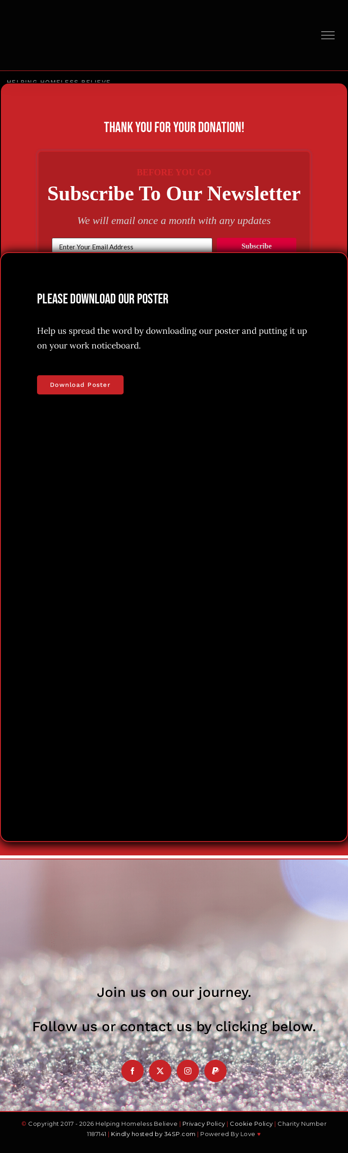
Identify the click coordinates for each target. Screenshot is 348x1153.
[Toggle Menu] (328, 35)
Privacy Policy (204, 1123)
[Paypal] (215, 1071)
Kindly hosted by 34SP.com (154, 1133)
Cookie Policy (251, 1123)
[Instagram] (188, 1071)
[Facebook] (132, 1071)
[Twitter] (160, 1071)
